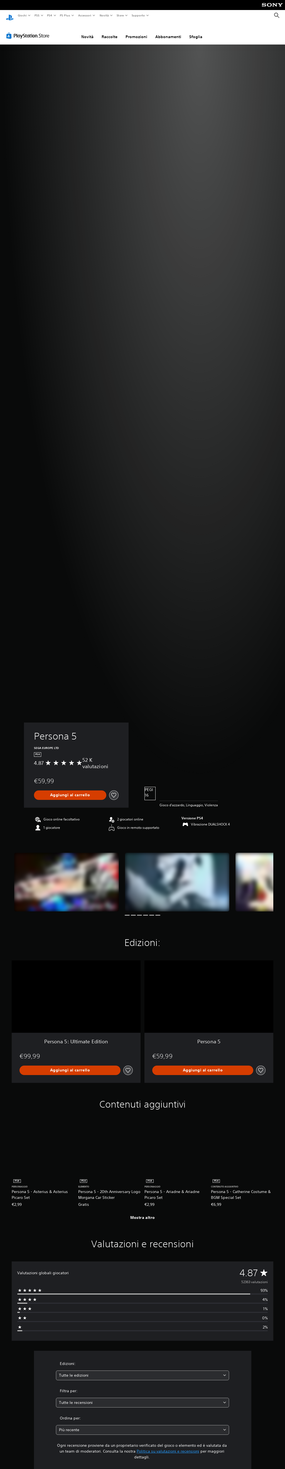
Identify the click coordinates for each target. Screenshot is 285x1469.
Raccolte (109, 31)
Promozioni (136, 31)
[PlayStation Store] (28, 30)
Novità (104, 15)
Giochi (22, 15)
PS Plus (65, 15)
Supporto (138, 15)
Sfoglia (195, 31)
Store (120, 15)
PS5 (37, 15)
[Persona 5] (66, 876)
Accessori (84, 15)
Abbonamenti (168, 31)
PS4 (50, 15)
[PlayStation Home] (9, 15)
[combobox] (142, 1370)
